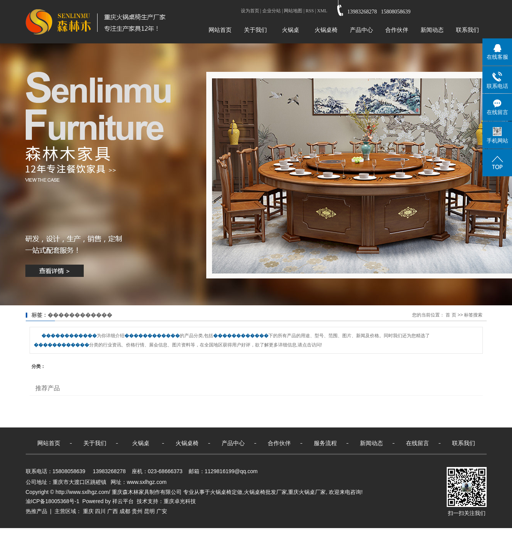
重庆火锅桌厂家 (307, 492)
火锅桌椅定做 (226, 492)
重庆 (88, 511)
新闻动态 (432, 30)
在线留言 (417, 443)
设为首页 (250, 10)
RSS (310, 10)
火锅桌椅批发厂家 (265, 492)
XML (322, 10)
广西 (112, 511)
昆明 (149, 511)
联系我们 (467, 30)
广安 (161, 511)
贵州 (137, 511)
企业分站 (271, 10)
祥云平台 (123, 501)
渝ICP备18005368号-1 (53, 501)
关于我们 (255, 30)
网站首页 (220, 30)
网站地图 (293, 10)
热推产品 (36, 511)
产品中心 (361, 30)
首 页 (451, 315)
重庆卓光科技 (180, 501)
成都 (124, 511)
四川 (100, 511)
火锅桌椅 (326, 30)
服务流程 (325, 443)
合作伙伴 (396, 30)
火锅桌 (290, 30)
